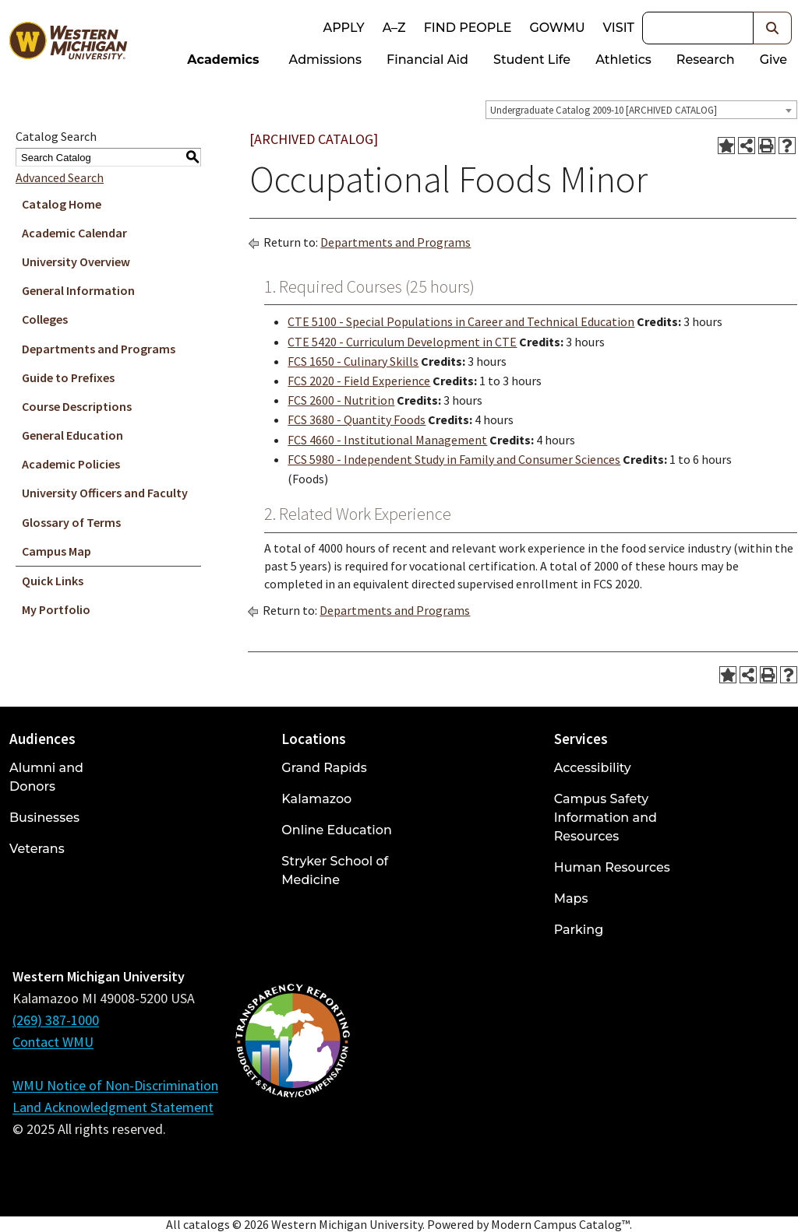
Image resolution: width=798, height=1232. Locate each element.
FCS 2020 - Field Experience (359, 380)
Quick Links (52, 580)
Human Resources (612, 867)
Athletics (623, 59)
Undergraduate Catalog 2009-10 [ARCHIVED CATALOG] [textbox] (603, 110)
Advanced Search (60, 177)
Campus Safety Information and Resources (605, 817)
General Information (78, 290)
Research (705, 59)
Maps (571, 898)
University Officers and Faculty (105, 492)
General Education (72, 435)
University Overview (76, 261)
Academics (223, 59)
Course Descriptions (77, 406)
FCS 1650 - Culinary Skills (353, 361)
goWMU (556, 27)
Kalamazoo (316, 798)
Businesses (44, 817)
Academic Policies (71, 464)
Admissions (325, 59)
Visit (618, 27)
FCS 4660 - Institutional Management (387, 440)
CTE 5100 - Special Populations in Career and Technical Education (461, 321)
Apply (343, 27)
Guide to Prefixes (68, 377)
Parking (579, 929)
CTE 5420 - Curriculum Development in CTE (402, 341)
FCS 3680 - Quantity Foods (356, 419)
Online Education (336, 830)
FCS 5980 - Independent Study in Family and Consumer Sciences (454, 459)
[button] (773, 28)
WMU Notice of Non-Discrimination (115, 1085)
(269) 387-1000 (55, 1020)
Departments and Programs (98, 348)
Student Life (531, 59)
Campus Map (56, 551)
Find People (468, 27)
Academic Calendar (74, 232)
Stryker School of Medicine (334, 870)
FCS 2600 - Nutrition (341, 400)
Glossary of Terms (71, 522)
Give (773, 59)
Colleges (45, 319)
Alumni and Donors (46, 777)
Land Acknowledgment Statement (113, 1107)
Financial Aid (427, 59)
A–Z (394, 27)
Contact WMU (53, 1042)
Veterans (37, 848)
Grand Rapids (323, 767)
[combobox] (641, 109)
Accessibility (592, 767)
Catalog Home (61, 204)
